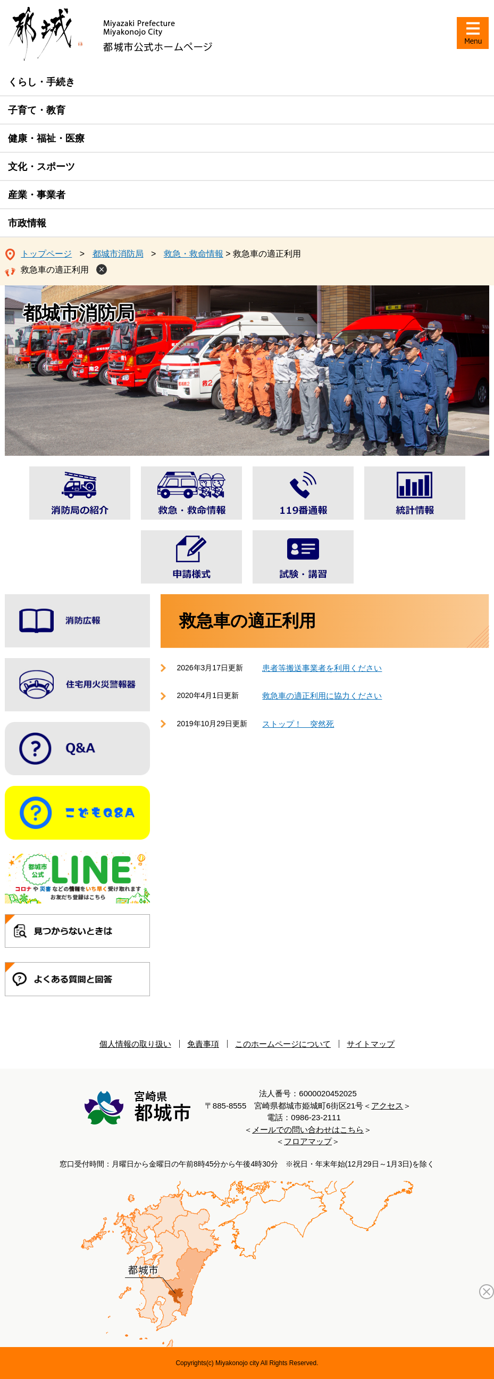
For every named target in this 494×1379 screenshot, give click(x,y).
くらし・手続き (41, 82)
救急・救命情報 (193, 253)
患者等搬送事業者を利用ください (322, 667)
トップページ (46, 253)
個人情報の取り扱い (135, 1043)
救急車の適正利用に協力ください (322, 695)
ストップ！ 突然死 (298, 723)
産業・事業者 (36, 195)
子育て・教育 (36, 110)
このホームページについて (283, 1043)
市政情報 (27, 223)
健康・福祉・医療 (46, 138)
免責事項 (203, 1043)
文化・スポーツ (41, 166)
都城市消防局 (118, 253)
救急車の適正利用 (55, 269)
